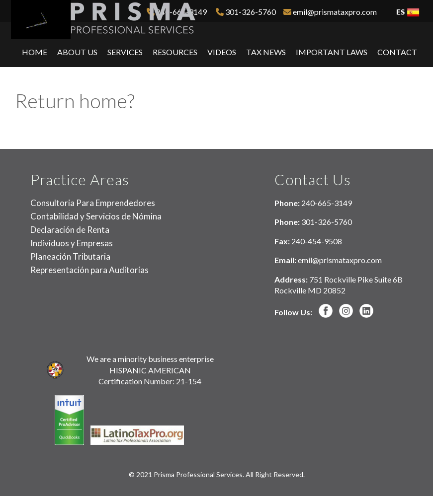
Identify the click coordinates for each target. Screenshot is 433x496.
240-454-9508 (316, 241)
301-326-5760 (246, 11)
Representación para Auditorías (89, 270)
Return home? (75, 101)
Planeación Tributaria (70, 256)
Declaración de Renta (69, 229)
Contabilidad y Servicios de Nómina (96, 216)
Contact (397, 52)
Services (125, 52)
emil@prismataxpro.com (330, 11)
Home (34, 52)
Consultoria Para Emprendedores (92, 203)
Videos (221, 52)
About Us (77, 52)
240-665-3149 (326, 203)
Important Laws (331, 52)
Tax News (266, 52)
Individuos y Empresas (71, 243)
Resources (175, 52)
